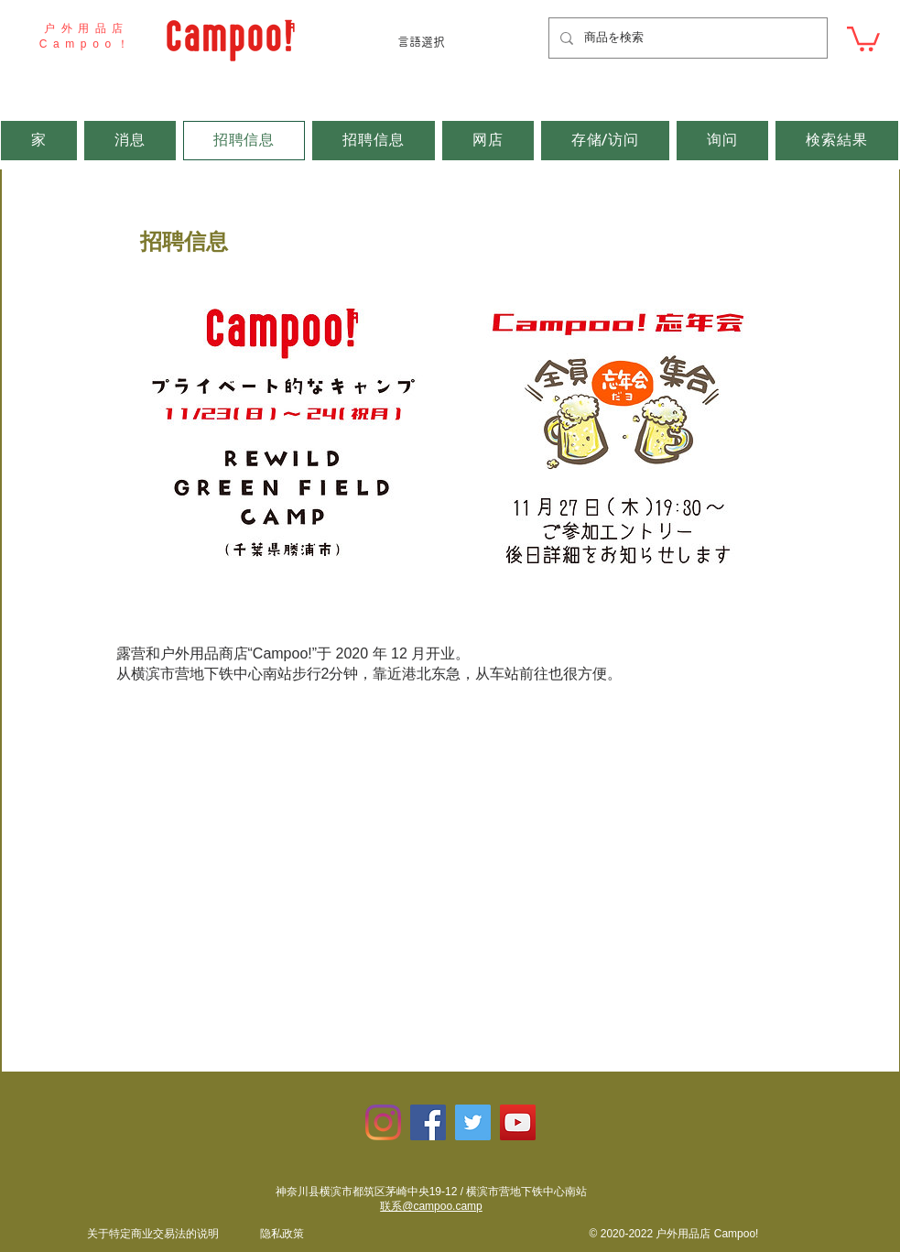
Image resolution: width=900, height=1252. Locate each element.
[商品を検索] (686, 38)
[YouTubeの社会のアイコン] (518, 1122)
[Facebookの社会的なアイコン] (428, 1122)
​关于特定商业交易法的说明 (153, 1233)
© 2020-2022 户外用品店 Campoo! (674, 1233)
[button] (863, 37)
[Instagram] (383, 1122)
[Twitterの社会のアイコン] (473, 1122)
